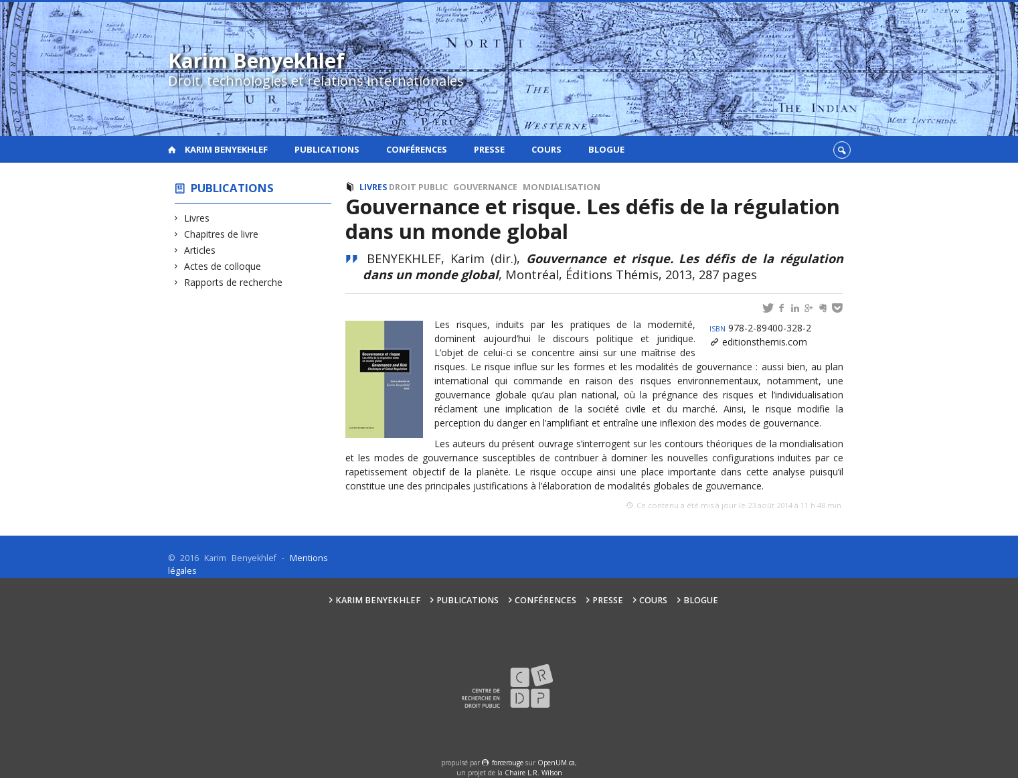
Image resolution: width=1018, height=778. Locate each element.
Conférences (416, 149)
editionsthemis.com (764, 341)
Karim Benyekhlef (226, 149)
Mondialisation (561, 187)
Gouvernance (485, 187)
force (507, 762)
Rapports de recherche (233, 282)
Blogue (606, 149)
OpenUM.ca (556, 762)
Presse (489, 149)
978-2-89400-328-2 (760, 327)
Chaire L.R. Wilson (533, 772)
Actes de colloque (223, 266)
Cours (546, 149)
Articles (200, 250)
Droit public (418, 187)
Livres (197, 218)
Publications (326, 149)
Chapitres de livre (221, 234)
